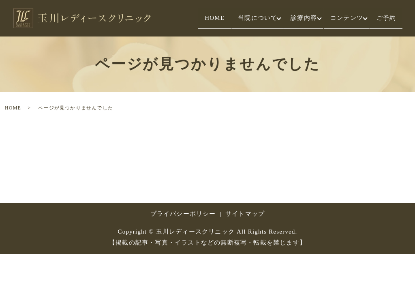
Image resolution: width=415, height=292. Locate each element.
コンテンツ (338, 18)
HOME (190, 18)
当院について (239, 18)
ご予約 (384, 18)
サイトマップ (245, 213)
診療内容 (290, 18)
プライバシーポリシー (183, 213)
